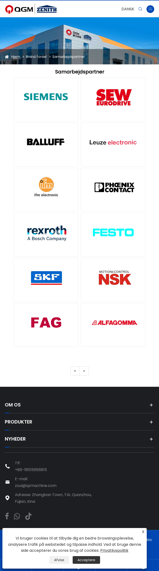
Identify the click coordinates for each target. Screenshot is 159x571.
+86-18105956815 (31, 470)
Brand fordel (36, 56)
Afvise (59, 560)
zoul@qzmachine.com (36, 485)
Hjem (15, 56)
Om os (13, 404)
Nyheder (15, 439)
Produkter (18, 421)
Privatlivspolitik (114, 550)
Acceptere (86, 560)
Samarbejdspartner (68, 56)
